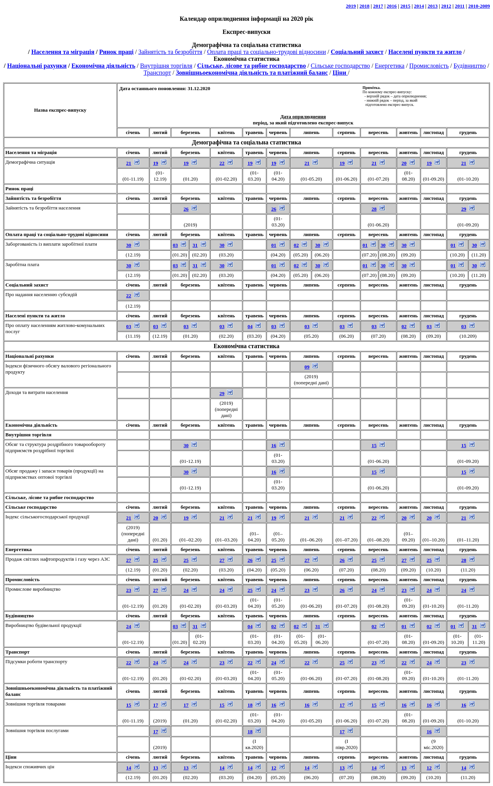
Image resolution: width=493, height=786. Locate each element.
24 (186, 590)
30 (128, 245)
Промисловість (429, 65)
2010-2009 (479, 6)
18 (250, 705)
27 (128, 560)
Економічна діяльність (103, 65)
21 (128, 163)
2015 (405, 6)
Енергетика (389, 65)
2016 (392, 6)
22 (222, 163)
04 (250, 326)
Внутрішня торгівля (166, 65)
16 (273, 445)
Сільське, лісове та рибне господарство (49, 497)
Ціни (11, 757)
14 (128, 768)
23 (128, 590)
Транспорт (157, 72)
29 (463, 209)
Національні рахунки (37, 65)
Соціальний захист (26, 285)
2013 (433, 6)
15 (374, 445)
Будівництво (469, 65)
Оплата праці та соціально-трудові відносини (266, 52)
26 (186, 209)
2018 (364, 6)
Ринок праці (116, 52)
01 (273, 245)
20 (404, 163)
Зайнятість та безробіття (170, 52)
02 (296, 245)
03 (175, 245)
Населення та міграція (62, 52)
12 (273, 768)
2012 (446, 6)
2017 (378, 6)
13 (155, 768)
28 (374, 209)
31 (195, 245)
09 (306, 367)
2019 (351, 6)
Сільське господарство (340, 65)
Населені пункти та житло (35, 315)
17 (155, 705)
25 (155, 560)
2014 (419, 6)
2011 (459, 6)
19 (155, 163)
